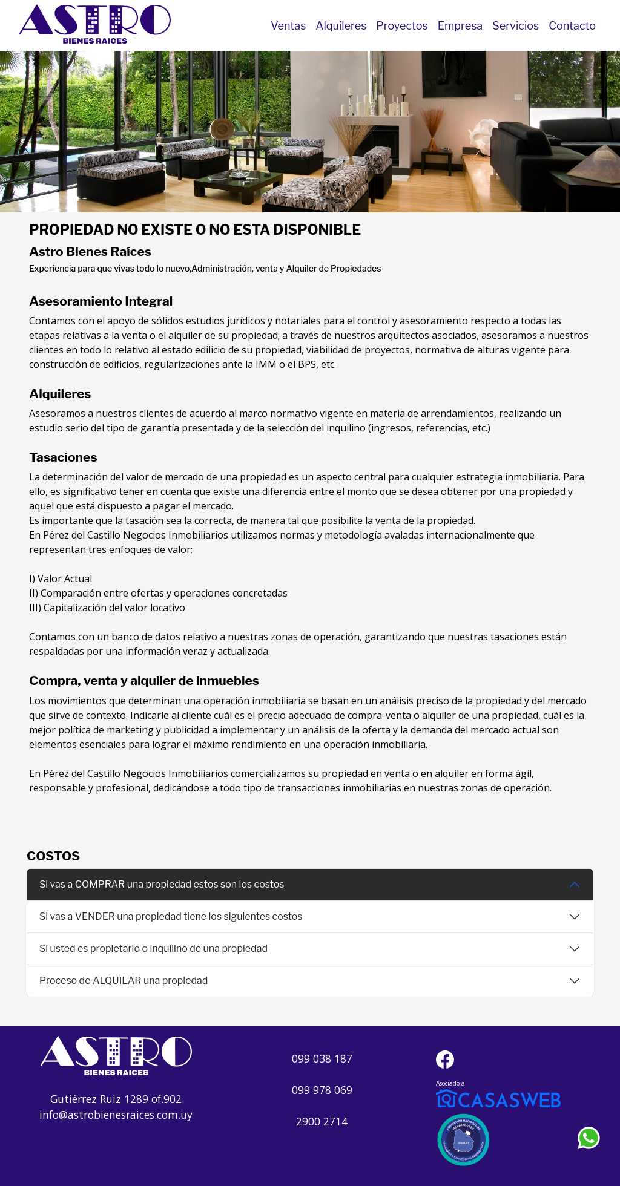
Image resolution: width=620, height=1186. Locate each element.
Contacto (572, 25)
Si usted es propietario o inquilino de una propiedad (153, 948)
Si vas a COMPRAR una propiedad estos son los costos (162, 884)
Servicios (515, 25)
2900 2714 (322, 1121)
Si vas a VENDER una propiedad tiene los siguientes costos (171, 916)
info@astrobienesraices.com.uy (116, 1114)
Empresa (460, 25)
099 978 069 (322, 1090)
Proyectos (401, 25)
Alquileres (340, 25)
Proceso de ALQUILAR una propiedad (123, 980)
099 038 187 (322, 1058)
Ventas (288, 25)
